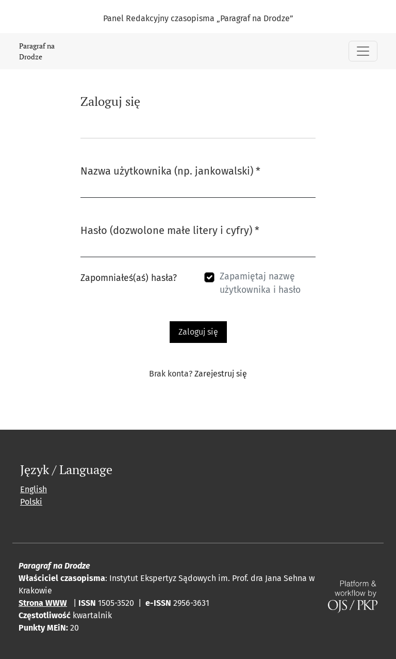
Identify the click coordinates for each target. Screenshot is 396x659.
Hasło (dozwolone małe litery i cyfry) (169, 230)
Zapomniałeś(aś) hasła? (128, 278)
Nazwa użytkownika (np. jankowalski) (170, 170)
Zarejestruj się (220, 374)
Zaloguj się (198, 332)
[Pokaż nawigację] (363, 51)
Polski (31, 502)
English (33, 489)
